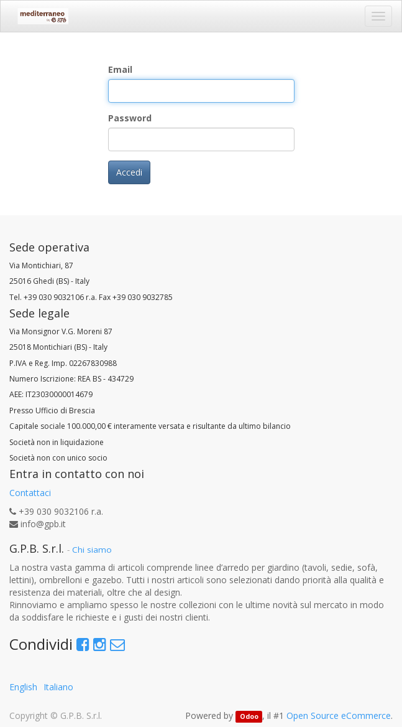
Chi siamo (92, 549)
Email (120, 69)
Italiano (58, 687)
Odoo (249, 716)
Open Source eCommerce (338, 715)
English (23, 687)
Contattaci (30, 493)
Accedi (129, 172)
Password (130, 118)
